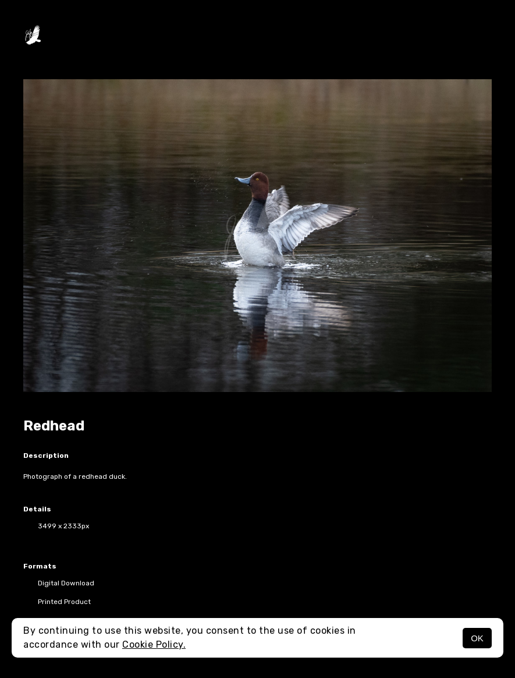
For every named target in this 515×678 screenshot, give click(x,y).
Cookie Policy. (154, 644)
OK (477, 638)
